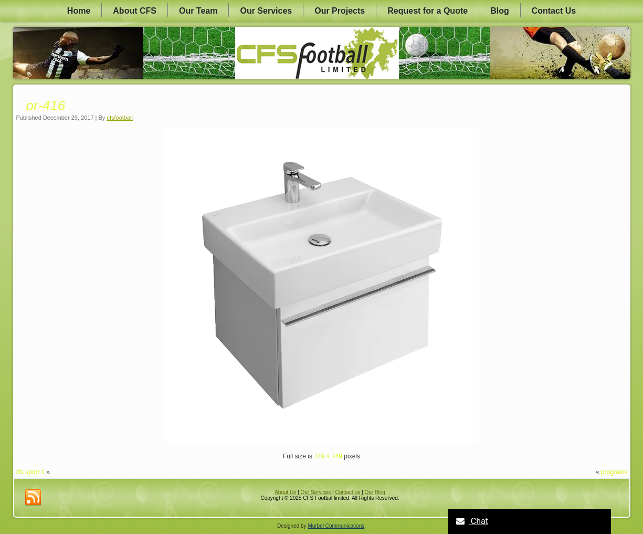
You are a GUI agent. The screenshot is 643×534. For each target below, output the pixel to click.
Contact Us (554, 10)
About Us (285, 492)
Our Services (266, 10)
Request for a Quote (427, 10)
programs (614, 472)
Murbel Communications (336, 526)
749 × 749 (328, 456)
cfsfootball (120, 117)
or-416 (46, 105)
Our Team (198, 10)
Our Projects (339, 10)
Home (78, 10)
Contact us (347, 492)
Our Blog (374, 492)
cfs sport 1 (30, 472)
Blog (499, 10)
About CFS (134, 10)
